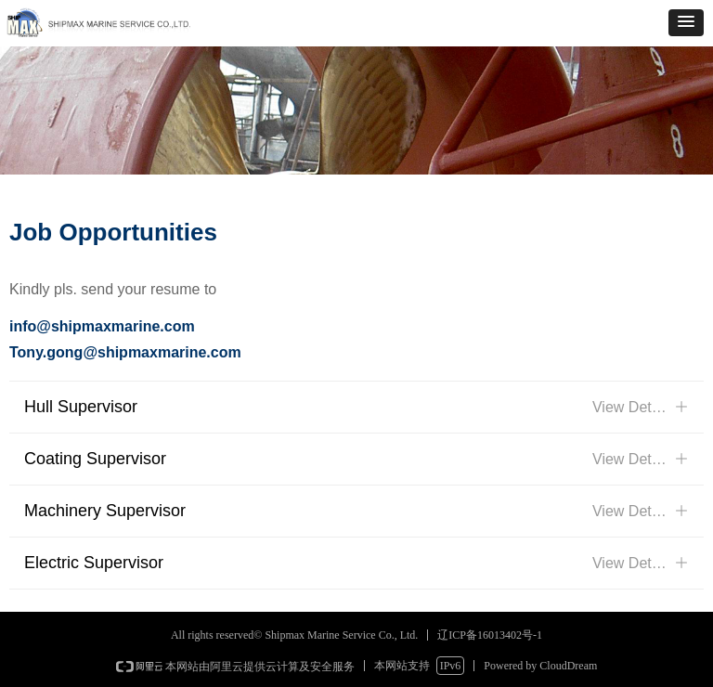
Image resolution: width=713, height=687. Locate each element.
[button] (686, 22)
